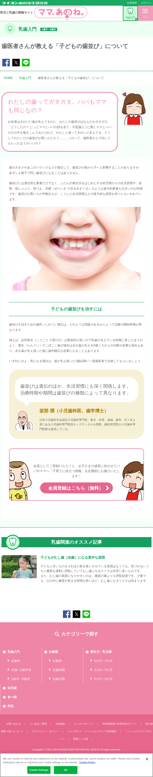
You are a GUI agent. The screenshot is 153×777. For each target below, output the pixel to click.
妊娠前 (57, 675)
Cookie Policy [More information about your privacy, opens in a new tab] (87, 762)
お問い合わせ (13, 738)
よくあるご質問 (38, 738)
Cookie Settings (38, 770)
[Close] (147, 759)
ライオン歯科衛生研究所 (24, 3)
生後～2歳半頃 (21, 684)
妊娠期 (53, 666)
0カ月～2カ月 (103, 675)
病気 (11, 721)
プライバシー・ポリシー (45, 746)
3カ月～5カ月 (103, 684)
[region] (76, 765)
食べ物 (12, 711)
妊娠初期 (59, 684)
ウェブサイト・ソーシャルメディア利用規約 (91, 746)
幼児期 (12, 702)
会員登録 (132, 2)
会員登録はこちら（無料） (76, 503)
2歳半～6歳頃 (20, 693)
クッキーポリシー (84, 738)
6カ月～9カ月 (103, 693)
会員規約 (60, 738)
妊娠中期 (59, 693)
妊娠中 (15, 675)
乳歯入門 (130, 13)
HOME (8, 78)
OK (66, 770)
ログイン (146, 2)
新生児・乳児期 (101, 666)
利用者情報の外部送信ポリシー (120, 738)
